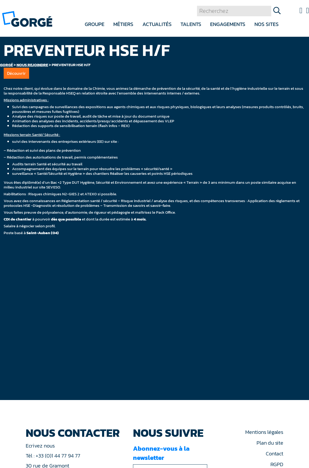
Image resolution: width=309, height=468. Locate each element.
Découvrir (16, 73)
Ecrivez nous (41, 446)
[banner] (27, 18)
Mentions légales (264, 432)
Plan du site (270, 443)
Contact (274, 454)
